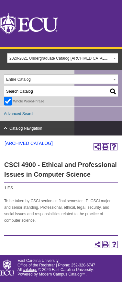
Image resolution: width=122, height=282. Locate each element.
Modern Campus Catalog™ (62, 274)
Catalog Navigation (25, 128)
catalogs (30, 269)
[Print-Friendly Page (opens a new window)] (105, 146)
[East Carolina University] (29, 23)
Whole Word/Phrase (28, 101)
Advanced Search (19, 114)
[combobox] (62, 58)
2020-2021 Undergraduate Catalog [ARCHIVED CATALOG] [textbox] (60, 58)
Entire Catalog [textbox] (18, 79)
